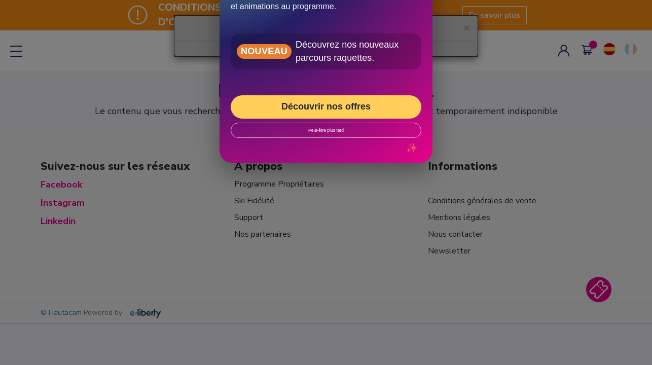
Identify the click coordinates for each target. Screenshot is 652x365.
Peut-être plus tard (326, 130)
